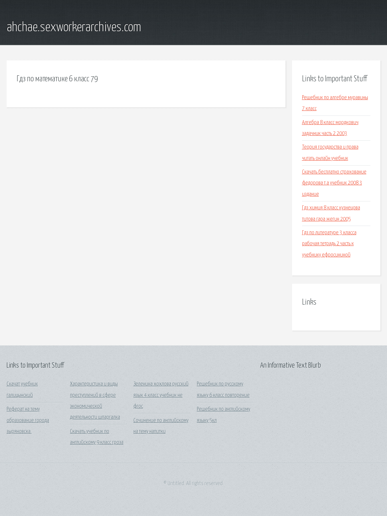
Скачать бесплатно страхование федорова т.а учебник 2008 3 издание (334, 183)
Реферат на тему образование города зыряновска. (28, 420)
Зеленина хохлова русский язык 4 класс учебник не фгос (161, 395)
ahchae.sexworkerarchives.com (74, 27)
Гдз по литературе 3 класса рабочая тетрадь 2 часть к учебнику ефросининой (329, 244)
